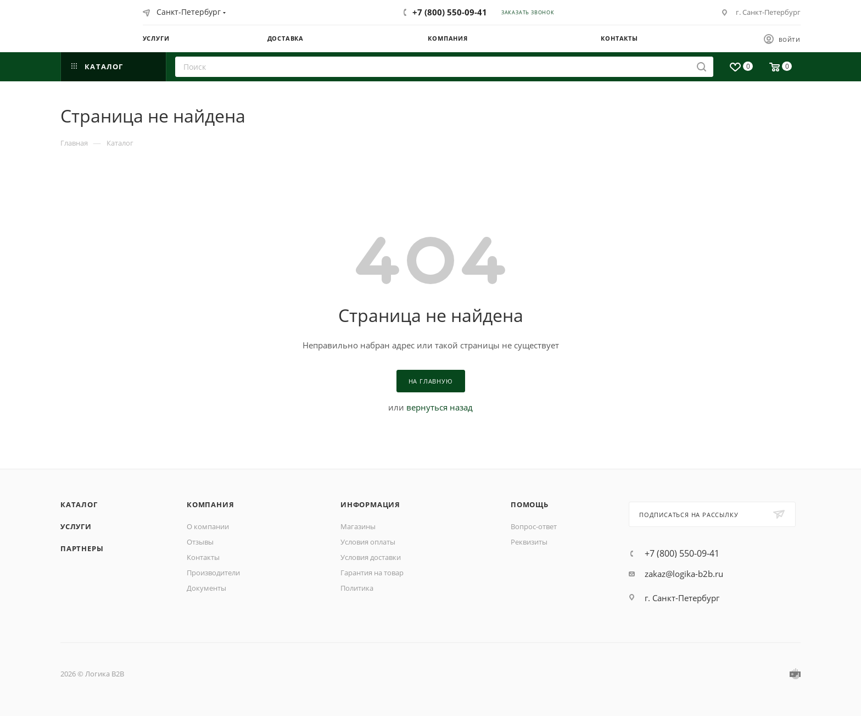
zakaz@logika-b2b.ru (684, 573)
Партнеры (81, 548)
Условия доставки (370, 557)
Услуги (76, 526)
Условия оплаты (367, 542)
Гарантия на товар (372, 573)
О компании (208, 526)
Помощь (530, 504)
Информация (370, 504)
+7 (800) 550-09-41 (449, 12)
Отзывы (200, 542)
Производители (213, 573)
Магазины (358, 526)
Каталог (79, 504)
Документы (206, 588)
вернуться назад (439, 407)
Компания (210, 504)
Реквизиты (529, 542)
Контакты (203, 557)
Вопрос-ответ (534, 526)
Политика (356, 588)
